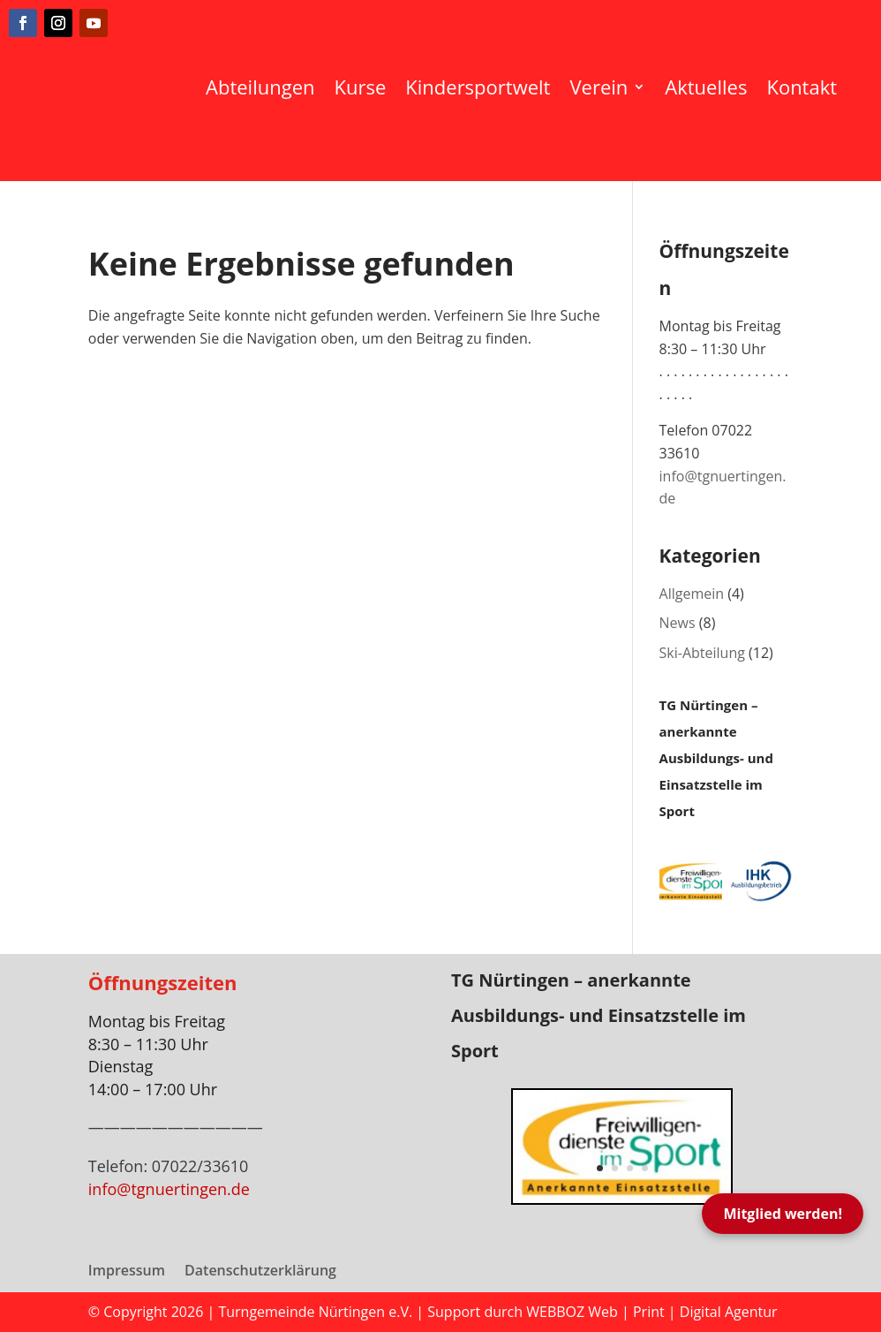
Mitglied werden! (782, 1213)
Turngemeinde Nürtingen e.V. (317, 1311)
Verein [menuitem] (598, 86)
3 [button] (630, 1168)
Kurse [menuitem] (361, 86)
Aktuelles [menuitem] (706, 86)
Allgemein (692, 593)
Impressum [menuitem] (126, 1272)
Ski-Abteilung (702, 652)
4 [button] (645, 1168)
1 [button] (600, 1168)
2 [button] (615, 1168)
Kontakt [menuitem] (801, 86)
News (677, 622)
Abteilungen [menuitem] (260, 86)
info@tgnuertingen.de (169, 1189)
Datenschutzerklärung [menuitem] (260, 1272)
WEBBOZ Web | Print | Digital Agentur (651, 1311)
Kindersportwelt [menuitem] (477, 86)
